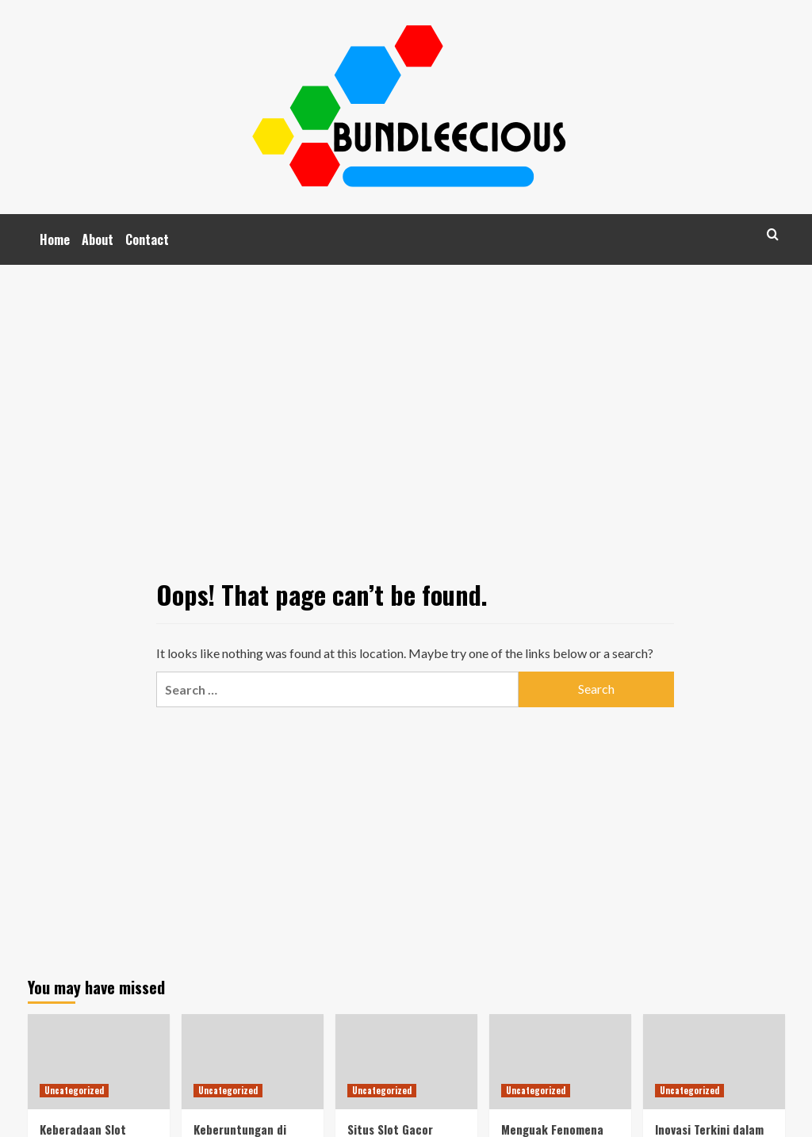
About (97, 239)
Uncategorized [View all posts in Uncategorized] (74, 1090)
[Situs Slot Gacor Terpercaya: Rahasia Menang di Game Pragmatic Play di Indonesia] (406, 1061)
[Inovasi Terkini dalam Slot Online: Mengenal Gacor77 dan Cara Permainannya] (714, 1061)
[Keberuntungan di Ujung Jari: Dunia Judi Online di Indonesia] (253, 1061)
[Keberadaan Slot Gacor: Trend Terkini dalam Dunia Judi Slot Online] (99, 1061)
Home (55, 239)
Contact (147, 239)
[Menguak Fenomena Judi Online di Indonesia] (560, 1061)
